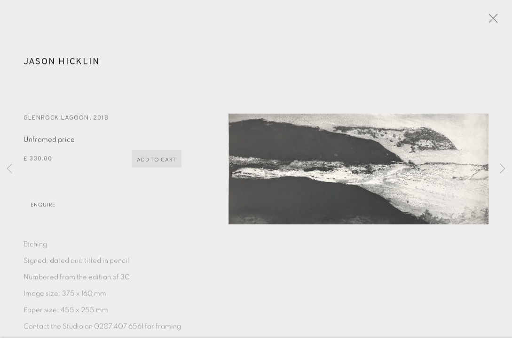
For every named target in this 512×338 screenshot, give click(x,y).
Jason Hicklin (62, 64)
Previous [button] (9, 169)
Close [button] (493, 21)
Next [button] (502, 169)
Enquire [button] (43, 208)
